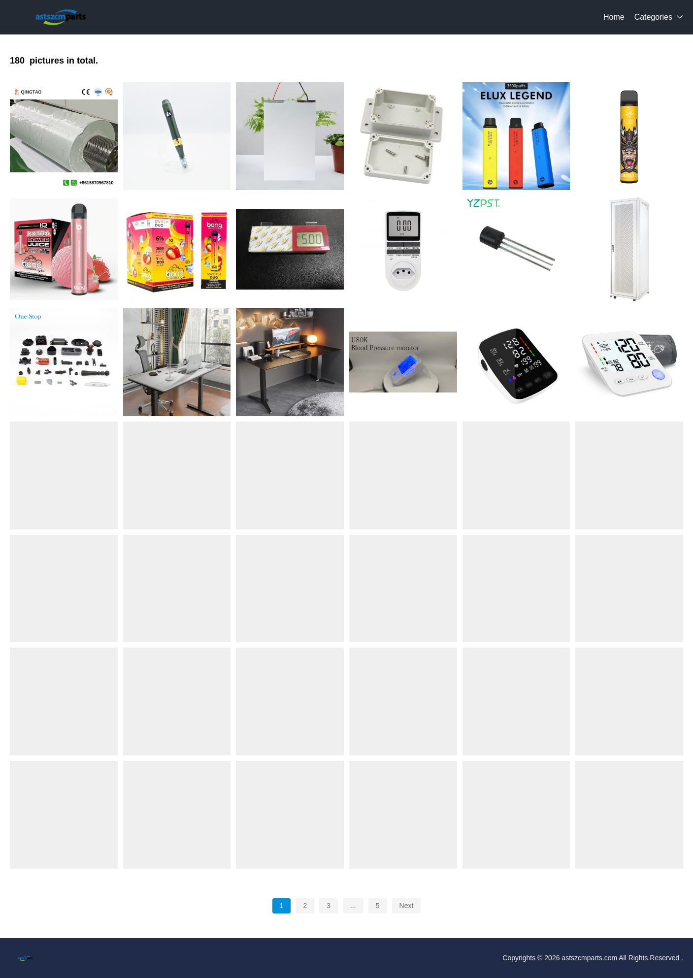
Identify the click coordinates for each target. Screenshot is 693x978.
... (353, 906)
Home (614, 17)
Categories (653, 17)
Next (406, 906)
